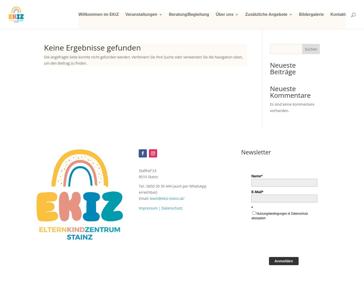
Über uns (224, 15)
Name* (257, 176)
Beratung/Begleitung (189, 15)
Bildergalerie (311, 15)
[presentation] (290, 240)
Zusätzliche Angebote (266, 15)
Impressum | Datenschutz (160, 208)
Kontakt (338, 15)
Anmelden (284, 261)
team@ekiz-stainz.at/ (167, 198)
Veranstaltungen (141, 15)
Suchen (311, 49)
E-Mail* (257, 192)
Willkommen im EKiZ (98, 15)
